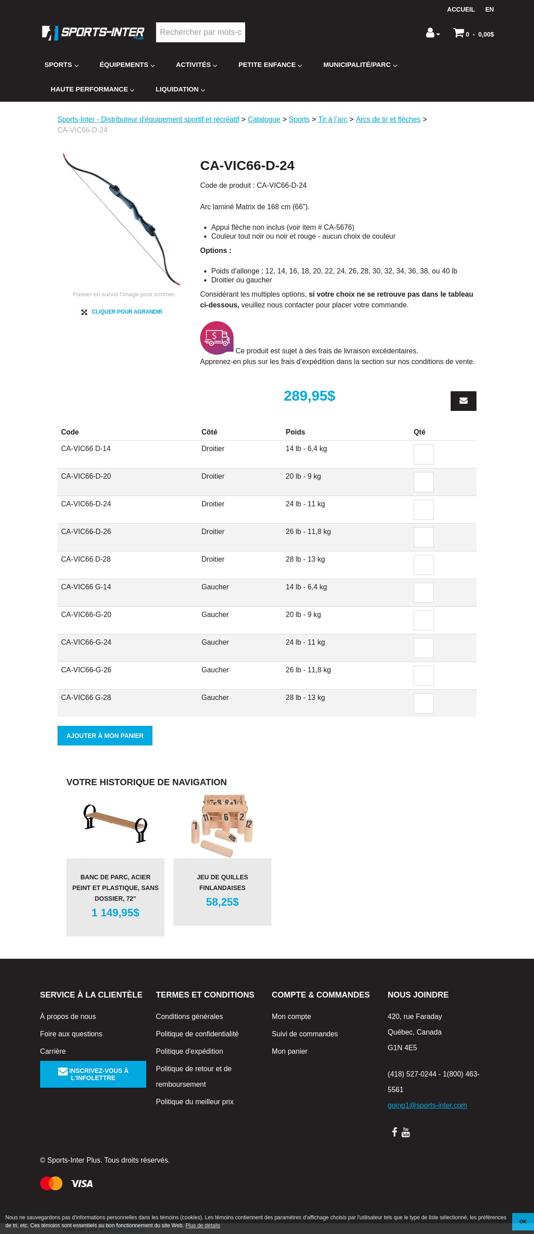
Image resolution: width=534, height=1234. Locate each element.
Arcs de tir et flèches (388, 119)
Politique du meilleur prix (195, 1102)
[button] (473, 32)
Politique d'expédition (189, 1051)
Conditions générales (189, 1016)
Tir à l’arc (332, 119)
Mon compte (291, 1016)
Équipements (127, 65)
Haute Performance (92, 89)
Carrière (53, 1051)
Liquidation (180, 89)
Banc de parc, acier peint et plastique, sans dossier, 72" (115, 888)
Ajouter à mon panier (105, 735)
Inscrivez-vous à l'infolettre (93, 1074)
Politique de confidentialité (197, 1034)
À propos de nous (68, 1016)
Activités (196, 65)
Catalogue (264, 119)
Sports (61, 65)
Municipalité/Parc (360, 65)
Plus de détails (202, 1225)
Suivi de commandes (305, 1034)
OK (523, 1221)
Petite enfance (270, 65)
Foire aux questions (71, 1034)
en (489, 9)
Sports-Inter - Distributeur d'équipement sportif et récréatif (148, 119)
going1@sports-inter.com (427, 1105)
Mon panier (290, 1051)
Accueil (461, 9)
